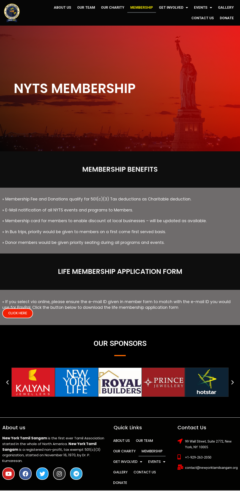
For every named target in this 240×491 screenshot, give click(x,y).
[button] (17, 313)
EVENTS (203, 7)
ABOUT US (62, 7)
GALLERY (226, 7)
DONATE (227, 18)
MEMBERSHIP (141, 7)
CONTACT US (202, 18)
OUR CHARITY (112, 7)
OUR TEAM (86, 7)
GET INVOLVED (173, 7)
